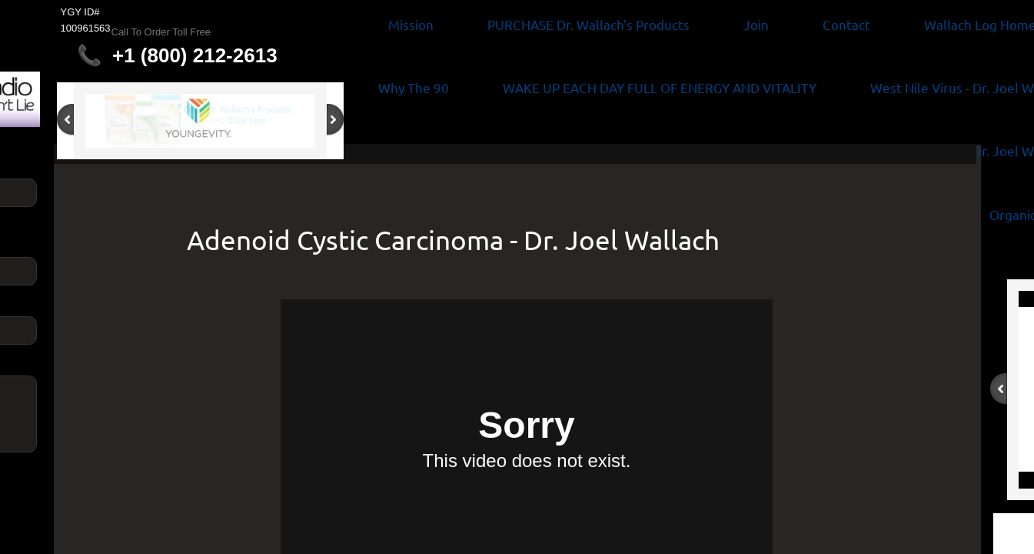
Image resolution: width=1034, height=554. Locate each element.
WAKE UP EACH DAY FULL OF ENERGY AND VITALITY (659, 87)
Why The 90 (413, 87)
